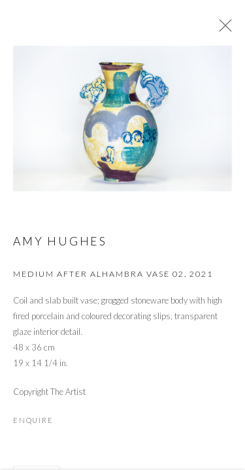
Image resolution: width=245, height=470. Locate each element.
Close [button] (222, 29)
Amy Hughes (60, 244)
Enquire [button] (33, 422)
